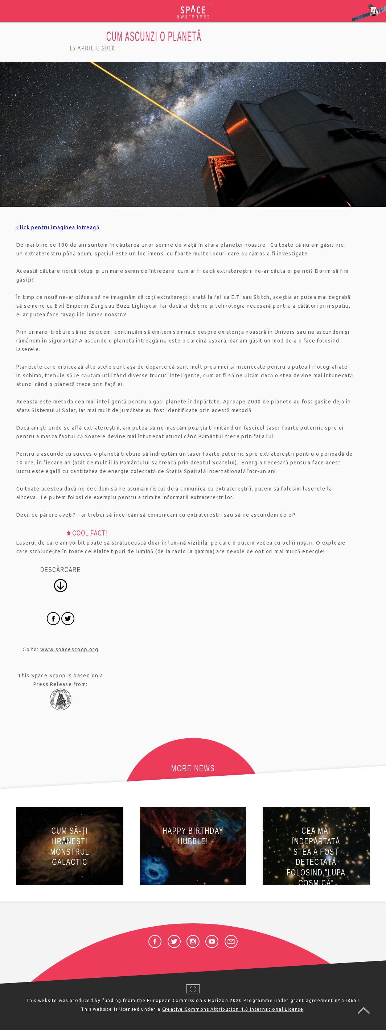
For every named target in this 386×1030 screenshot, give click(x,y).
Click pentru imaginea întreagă (57, 227)
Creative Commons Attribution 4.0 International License (233, 1009)
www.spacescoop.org (69, 649)
